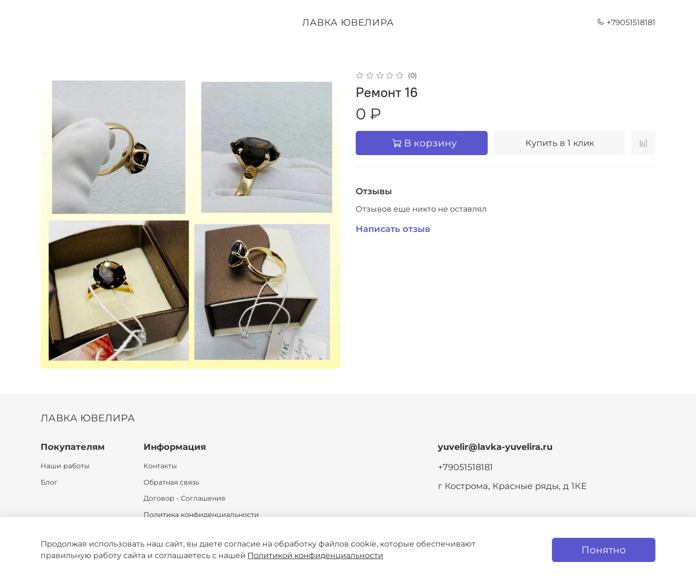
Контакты (160, 465)
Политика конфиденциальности (201, 514)
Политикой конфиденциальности (315, 555)
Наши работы (65, 465)
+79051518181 (626, 22)
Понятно (603, 550)
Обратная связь (171, 482)
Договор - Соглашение (185, 498)
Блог (49, 482)
